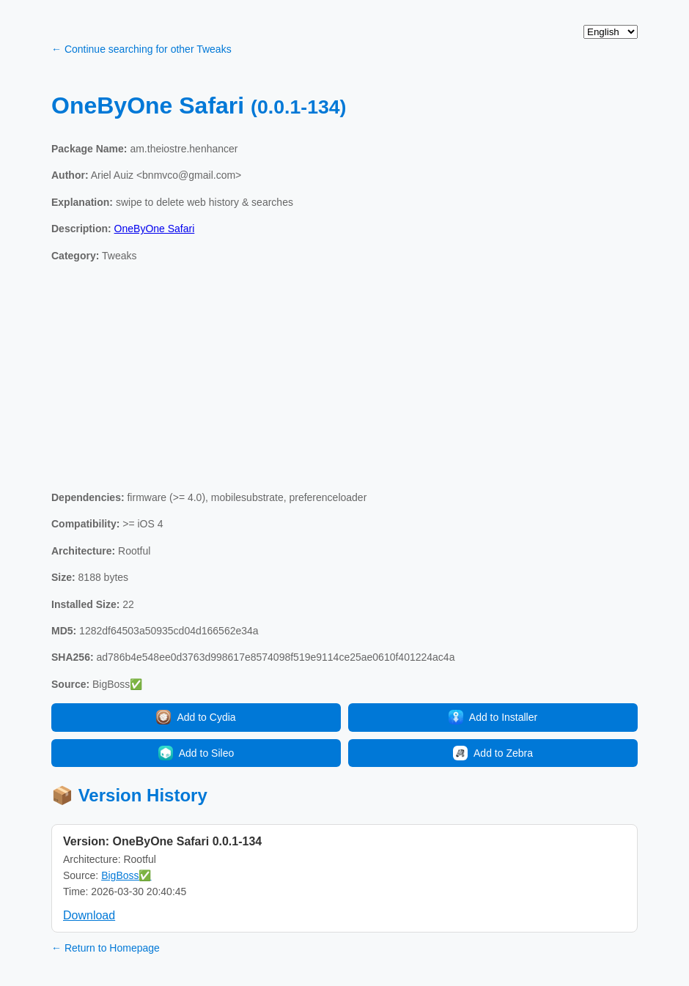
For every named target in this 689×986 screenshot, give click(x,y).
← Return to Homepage (105, 948)
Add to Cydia (195, 717)
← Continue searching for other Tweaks (141, 49)
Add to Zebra (493, 753)
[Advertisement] (344, 376)
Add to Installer (493, 717)
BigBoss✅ (126, 875)
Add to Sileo (196, 753)
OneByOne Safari (154, 228)
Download (89, 915)
